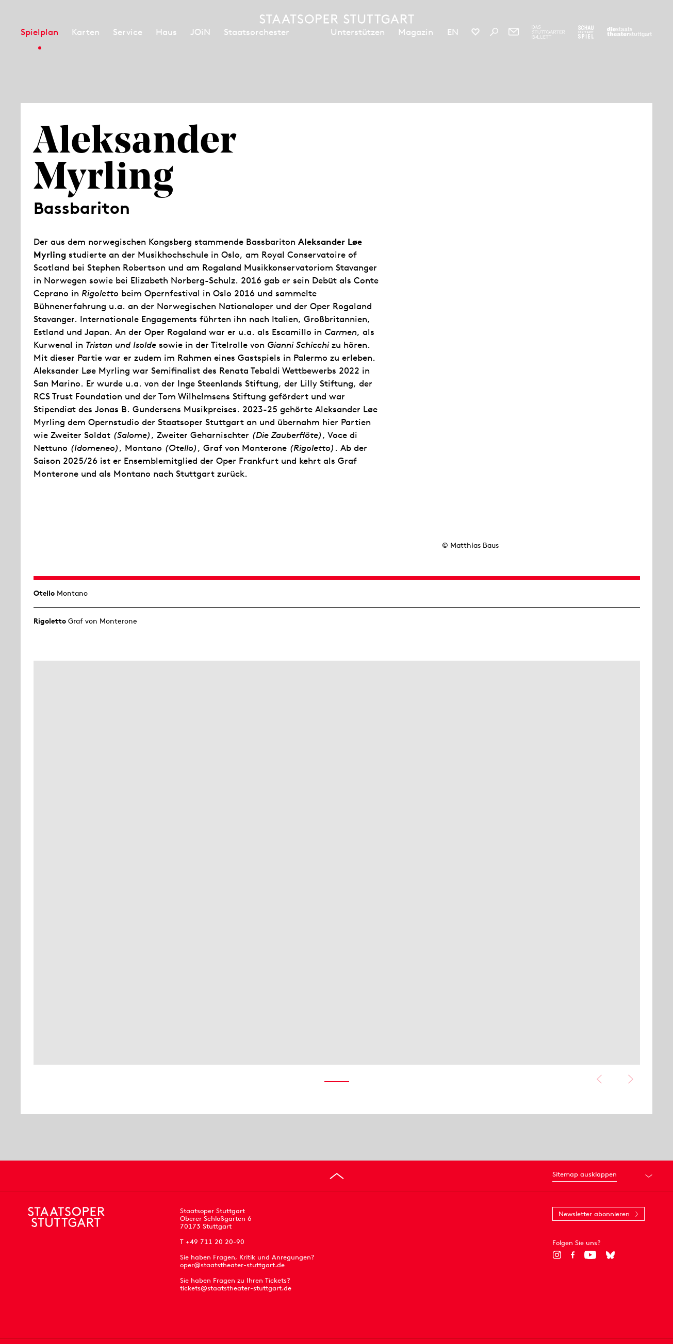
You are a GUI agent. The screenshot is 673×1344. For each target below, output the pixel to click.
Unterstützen (358, 32)
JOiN (200, 32)
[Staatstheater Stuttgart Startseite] (336, 19)
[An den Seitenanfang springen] (337, 1176)
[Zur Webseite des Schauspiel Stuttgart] (586, 32)
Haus (166, 32)
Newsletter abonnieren (594, 1213)
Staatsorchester (256, 32)
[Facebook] (572, 1255)
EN (452, 32)
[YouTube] (590, 1255)
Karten (86, 32)
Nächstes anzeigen (631, 1079)
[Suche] (494, 32)
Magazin (415, 32)
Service (127, 32)
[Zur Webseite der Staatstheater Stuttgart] (629, 32)
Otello (44, 593)
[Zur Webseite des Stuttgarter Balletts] (548, 32)
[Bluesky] (610, 1255)
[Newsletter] (513, 32)
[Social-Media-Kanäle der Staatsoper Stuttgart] (475, 32)
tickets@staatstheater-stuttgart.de (235, 1288)
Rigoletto (50, 621)
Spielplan (39, 32)
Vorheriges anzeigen (599, 1079)
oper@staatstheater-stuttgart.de (232, 1265)
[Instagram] (556, 1255)
